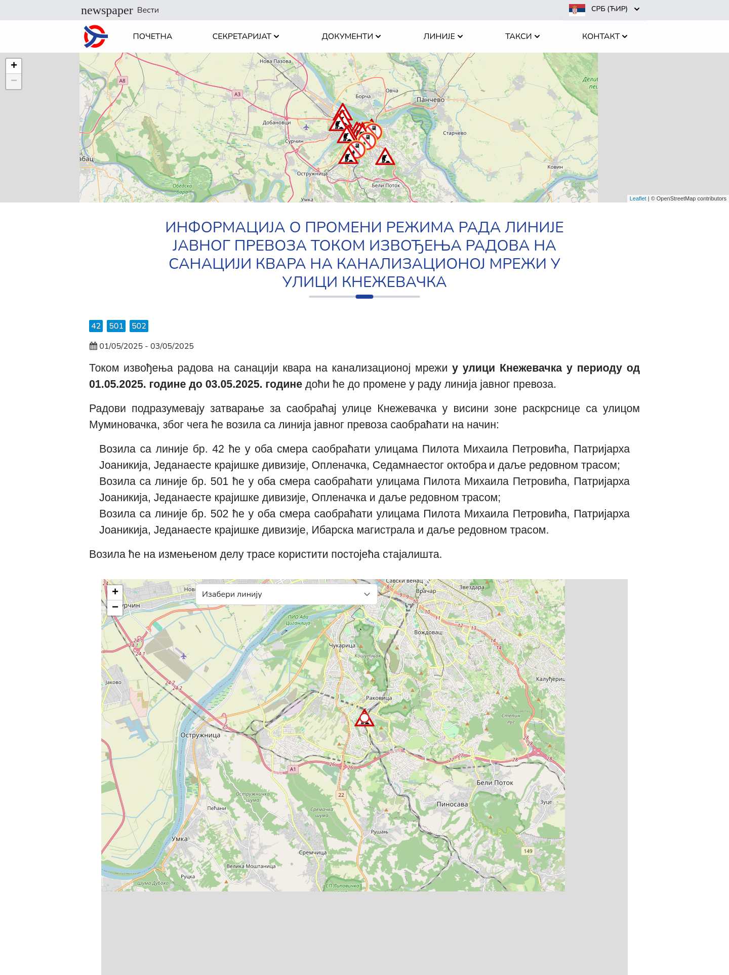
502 (139, 326)
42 (96, 326)
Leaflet (638, 198)
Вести (120, 10)
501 (116, 326)
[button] (347, 134)
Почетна (153, 36)
